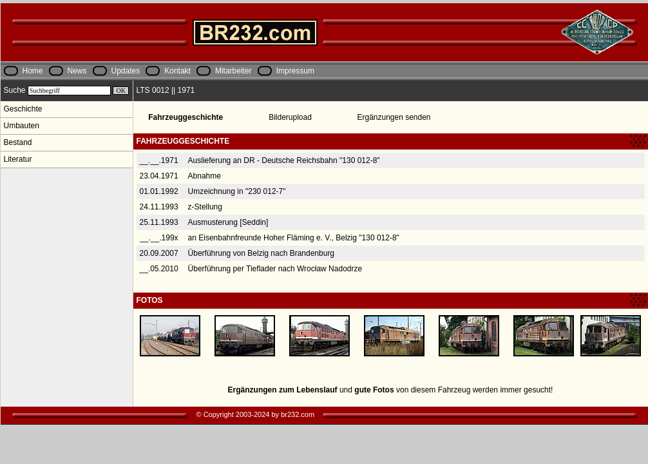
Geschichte (23, 108)
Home (33, 70)
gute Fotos (374, 389)
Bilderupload (290, 117)
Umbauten (21, 125)
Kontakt (177, 70)
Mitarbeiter (233, 70)
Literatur (18, 159)
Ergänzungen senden (393, 117)
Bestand (18, 142)
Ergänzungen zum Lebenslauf (283, 389)
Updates (125, 70)
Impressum (295, 70)
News (77, 70)
